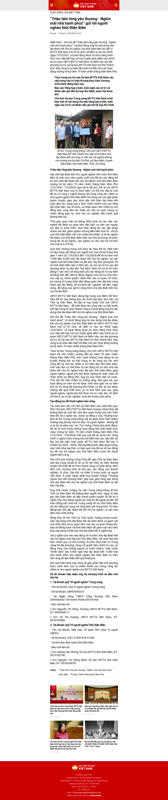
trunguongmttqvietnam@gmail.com (86, 793)
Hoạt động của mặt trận (65, 12)
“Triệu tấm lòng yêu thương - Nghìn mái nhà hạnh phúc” (86, 670)
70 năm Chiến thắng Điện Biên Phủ (87, 674)
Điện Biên (63, 674)
